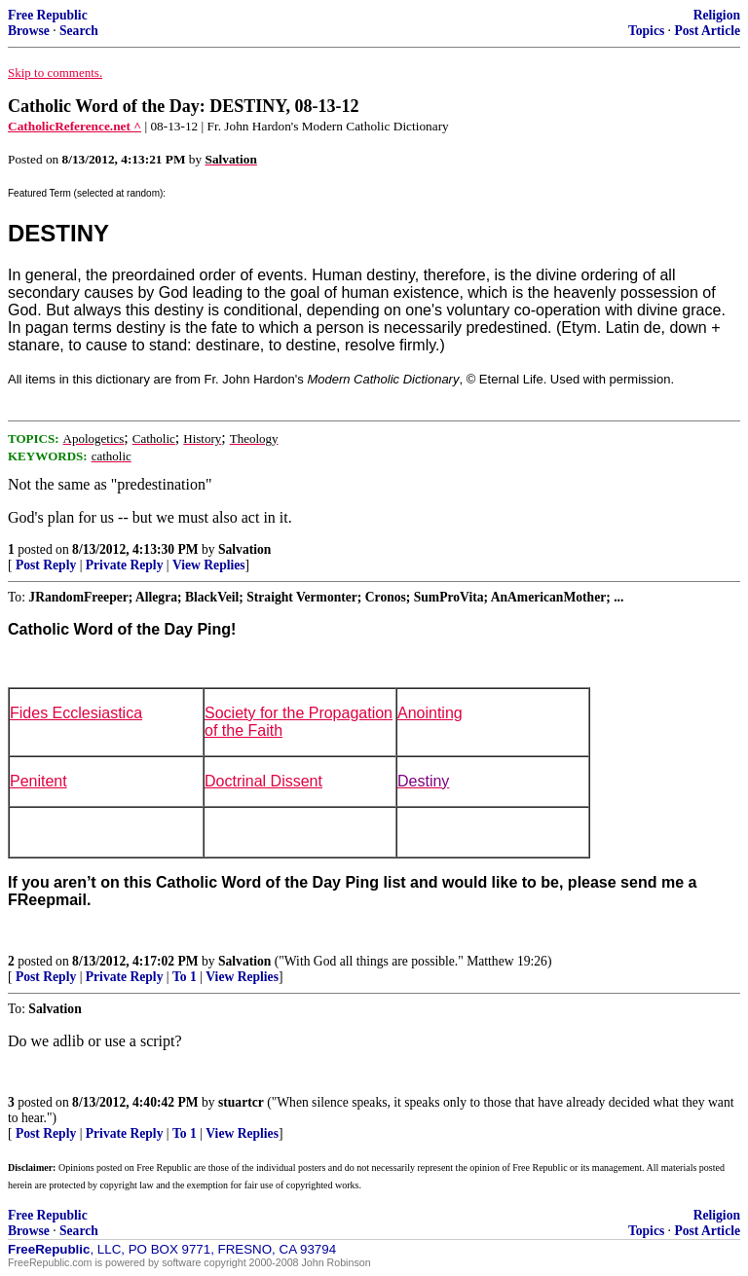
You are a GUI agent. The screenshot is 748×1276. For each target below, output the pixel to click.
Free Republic (48, 15)
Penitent (38, 781)
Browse (29, 30)
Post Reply (46, 565)
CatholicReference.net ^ (74, 126)
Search (78, 30)
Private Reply (125, 565)
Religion (716, 15)
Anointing (430, 713)
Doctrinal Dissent (263, 781)
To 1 (184, 976)
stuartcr (241, 1102)
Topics (646, 30)
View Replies (208, 565)
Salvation (244, 549)
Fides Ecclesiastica (76, 713)
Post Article (707, 30)
